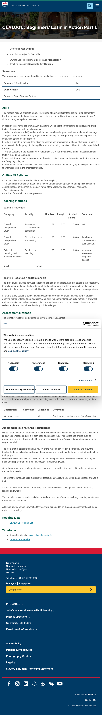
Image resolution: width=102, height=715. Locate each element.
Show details (85, 380)
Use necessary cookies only (20, 389)
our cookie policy (18, 351)
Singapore (24, 583)
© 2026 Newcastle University (82, 705)
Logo (5, 5)
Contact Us (90, 700)
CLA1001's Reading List (21, 523)
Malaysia (11, 583)
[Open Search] (90, 6)
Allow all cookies (83, 389)
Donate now (15, 589)
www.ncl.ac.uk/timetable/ (40, 535)
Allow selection (51, 389)
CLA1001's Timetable (20, 539)
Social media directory (85, 694)
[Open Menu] (97, 6)
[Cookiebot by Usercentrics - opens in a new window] (84, 323)
